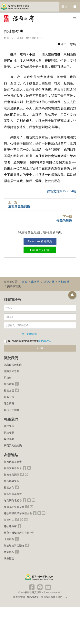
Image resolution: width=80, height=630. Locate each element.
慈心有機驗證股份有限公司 (19, 532)
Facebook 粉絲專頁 (40, 241)
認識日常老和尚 (13, 364)
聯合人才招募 (11, 409)
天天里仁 (9, 519)
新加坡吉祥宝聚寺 (14, 545)
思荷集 (8, 377)
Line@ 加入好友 (40, 250)
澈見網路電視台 (13, 500)
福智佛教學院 (11, 481)
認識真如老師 (11, 371)
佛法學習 (9, 426)
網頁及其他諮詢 (13, 445)
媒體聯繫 (9, 439)
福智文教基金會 (13, 468)
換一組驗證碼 (29, 333)
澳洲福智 (9, 558)
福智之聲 (9, 390)
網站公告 (62, 597)
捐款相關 (9, 432)
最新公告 (9, 397)
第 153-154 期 (15, 38)
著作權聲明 (19, 597)
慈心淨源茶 (10, 526)
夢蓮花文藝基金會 (14, 506)
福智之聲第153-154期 (61, 191)
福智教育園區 (11, 474)
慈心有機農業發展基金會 (18, 513)
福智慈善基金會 (13, 494)
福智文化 (9, 487)
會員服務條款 (48, 597)
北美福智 (9, 539)
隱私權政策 (45, 341)
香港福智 (9, 552)
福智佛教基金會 (13, 461)
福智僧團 (9, 384)
